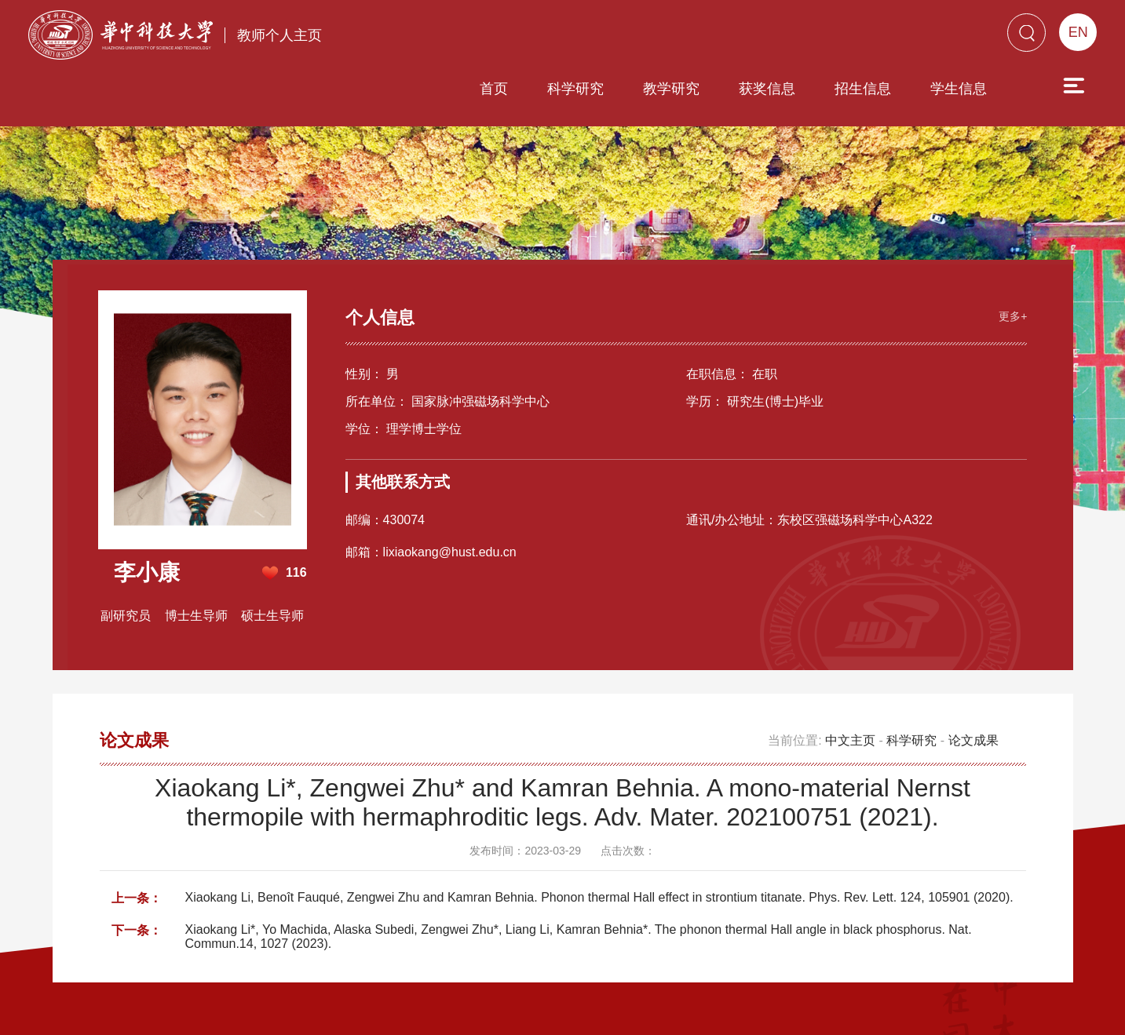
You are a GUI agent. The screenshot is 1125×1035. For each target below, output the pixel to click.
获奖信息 (677, 37)
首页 (404, 37)
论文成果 (973, 682)
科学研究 (486, 37)
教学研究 (581, 37)
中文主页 (850, 682)
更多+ (1011, 257)
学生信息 (869, 37)
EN (1078, 32)
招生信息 (773, 37)
